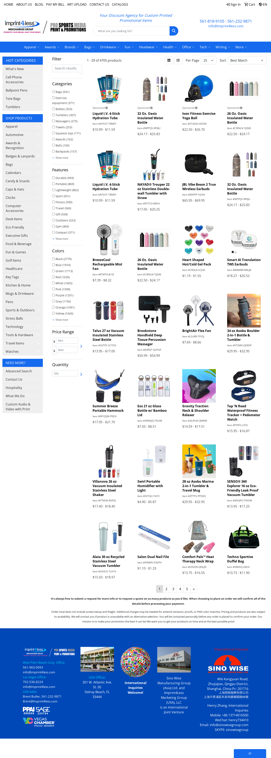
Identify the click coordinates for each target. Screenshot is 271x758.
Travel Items (15, 343)
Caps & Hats (15, 189)
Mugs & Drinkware (20, 293)
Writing (223, 47)
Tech (205, 47)
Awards (52, 47)
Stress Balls (14, 318)
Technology (14, 326)
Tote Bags (13, 98)
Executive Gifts (17, 235)
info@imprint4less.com (226, 26)
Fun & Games (16, 252)
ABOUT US (24, 4)
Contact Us (14, 379)
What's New (15, 69)
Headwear (148, 47)
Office (188, 47)
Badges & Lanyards (20, 156)
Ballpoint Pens (16, 90)
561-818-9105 (212, 21)
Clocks (10, 197)
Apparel (31, 47)
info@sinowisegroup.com (229, 725)
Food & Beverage (19, 244)
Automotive (14, 135)
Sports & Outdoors (20, 310)
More (241, 47)
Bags (89, 47)
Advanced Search (19, 371)
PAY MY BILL (55, 4)
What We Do (15, 396)
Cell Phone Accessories (15, 79)
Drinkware (109, 47)
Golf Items (13, 260)
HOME (8, 4)
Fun (129, 47)
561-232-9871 (239, 21)
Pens (9, 302)
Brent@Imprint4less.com (40, 701)
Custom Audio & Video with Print (18, 406)
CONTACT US (99, 4)
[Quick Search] (131, 31)
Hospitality (14, 387)
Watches (12, 351)
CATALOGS (120, 4)
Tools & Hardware (19, 335)
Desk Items (14, 219)
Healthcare (14, 268)
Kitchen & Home (18, 285)
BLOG (39, 4)
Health (170, 47)
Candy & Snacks (18, 181)
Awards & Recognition (15, 145)
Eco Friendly (15, 227)
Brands (72, 47)
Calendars (13, 173)
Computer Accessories (15, 208)
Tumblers (13, 107)
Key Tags (12, 277)
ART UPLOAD (77, 4)
